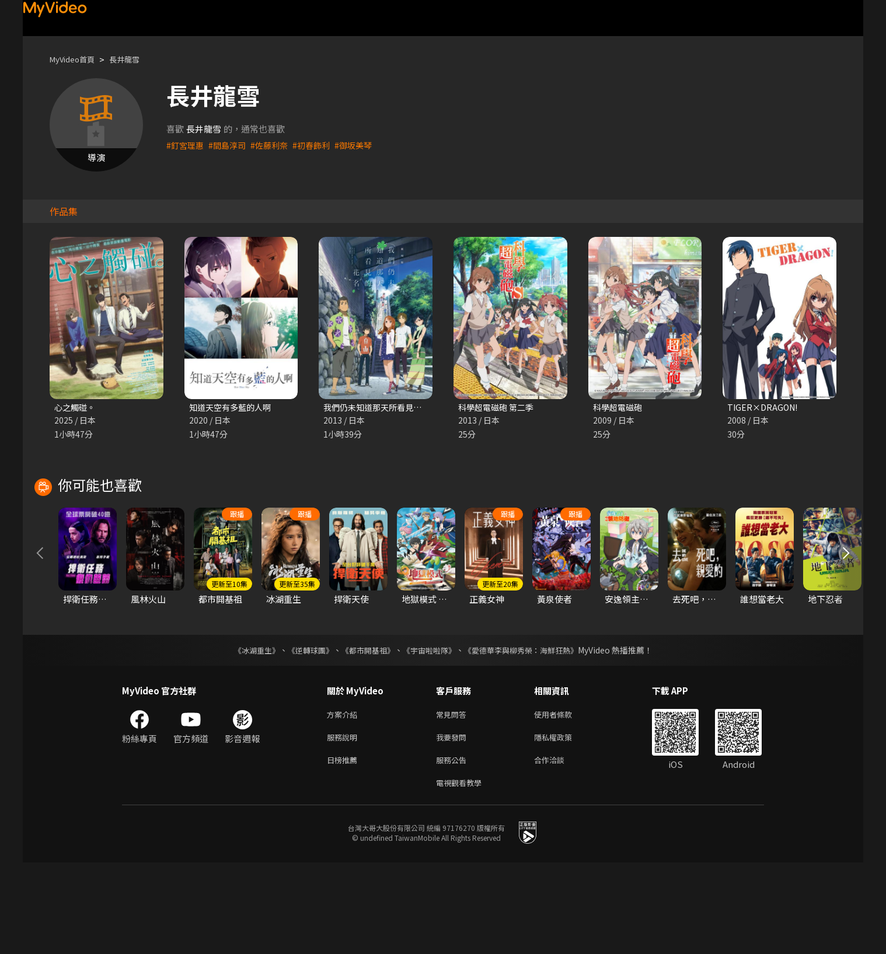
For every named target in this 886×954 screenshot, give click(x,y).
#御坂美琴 (363, 145)
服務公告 (453, 849)
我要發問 (453, 824)
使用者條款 (563, 800)
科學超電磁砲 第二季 (498, 407)
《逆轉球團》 (303, 734)
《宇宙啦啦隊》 (430, 734)
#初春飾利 (319, 145)
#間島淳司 (230, 145)
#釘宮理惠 (186, 145)
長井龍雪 (134, 59)
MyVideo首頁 (76, 59)
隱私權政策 (563, 824)
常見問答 (453, 800)
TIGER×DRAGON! (764, 407)
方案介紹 (344, 800)
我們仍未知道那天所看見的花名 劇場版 (398, 407)
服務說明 (344, 824)
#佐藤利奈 (275, 145)
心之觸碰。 (76, 407)
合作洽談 (558, 849)
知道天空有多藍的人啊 (233, 407)
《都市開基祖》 (364, 734)
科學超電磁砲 (619, 407)
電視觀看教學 (462, 873)
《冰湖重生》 (246, 734)
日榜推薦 (344, 849)
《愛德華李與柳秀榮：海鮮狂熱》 (528, 734)
